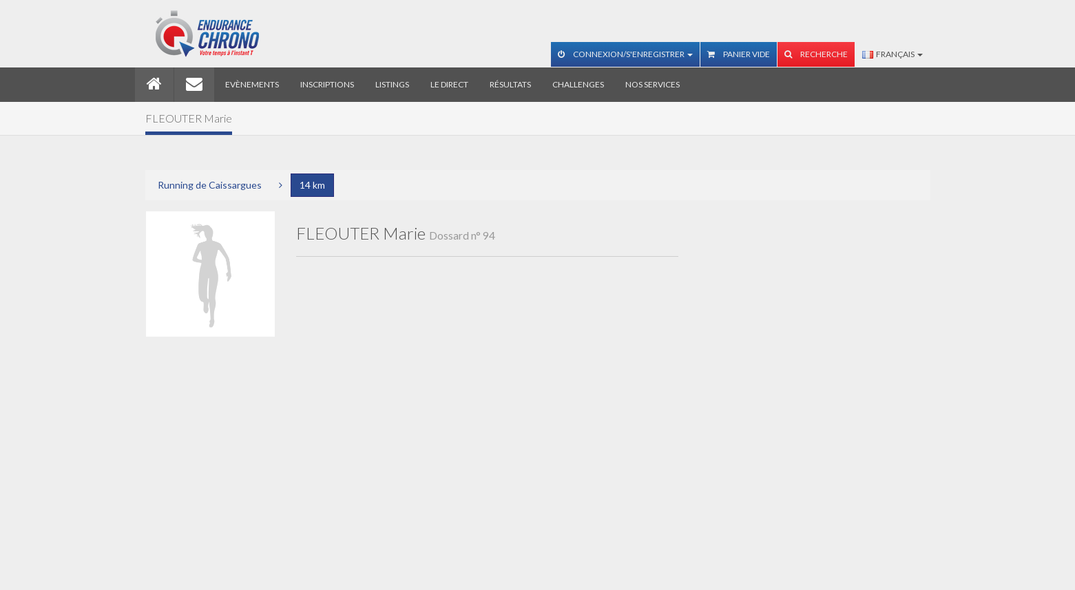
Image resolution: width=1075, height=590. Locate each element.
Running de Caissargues (210, 185)
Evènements (252, 84)
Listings (392, 84)
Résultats (510, 84)
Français (892, 54)
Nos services (652, 84)
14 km (312, 185)
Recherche (816, 54)
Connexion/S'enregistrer (625, 54)
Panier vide (738, 54)
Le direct (449, 84)
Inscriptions (327, 84)
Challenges (578, 84)
